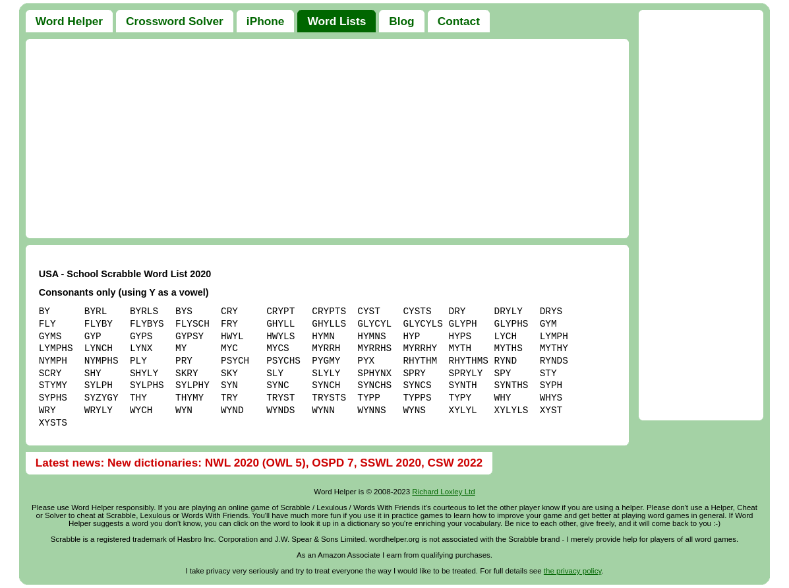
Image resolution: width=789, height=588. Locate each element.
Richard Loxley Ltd (443, 492)
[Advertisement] (327, 138)
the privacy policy (572, 571)
